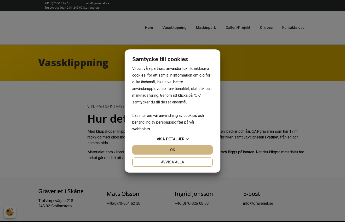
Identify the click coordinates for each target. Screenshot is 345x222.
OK (172, 150)
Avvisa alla (172, 162)
